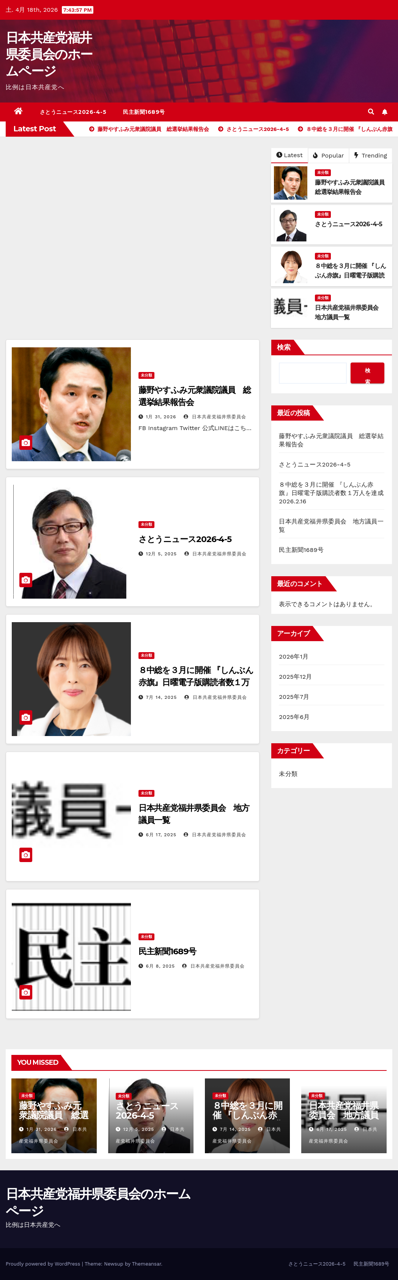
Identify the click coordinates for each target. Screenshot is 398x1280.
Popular (328, 155)
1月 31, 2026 (161, 416)
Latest (289, 155)
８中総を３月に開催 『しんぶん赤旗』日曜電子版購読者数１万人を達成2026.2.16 (196, 682)
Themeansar (146, 1264)
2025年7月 (294, 696)
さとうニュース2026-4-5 (73, 112)
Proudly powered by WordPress (44, 1264)
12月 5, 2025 (161, 553)
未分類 (323, 172)
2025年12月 (295, 676)
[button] (371, 111)
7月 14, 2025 (161, 697)
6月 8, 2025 (160, 966)
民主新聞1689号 (144, 112)
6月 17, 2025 (161, 834)
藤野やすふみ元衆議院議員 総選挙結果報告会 (53, 1115)
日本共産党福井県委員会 (215, 416)
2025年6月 (294, 716)
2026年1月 (293, 656)
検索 (284, 347)
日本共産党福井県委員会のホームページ (49, 54)
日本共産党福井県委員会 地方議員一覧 (343, 1115)
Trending (370, 155)
